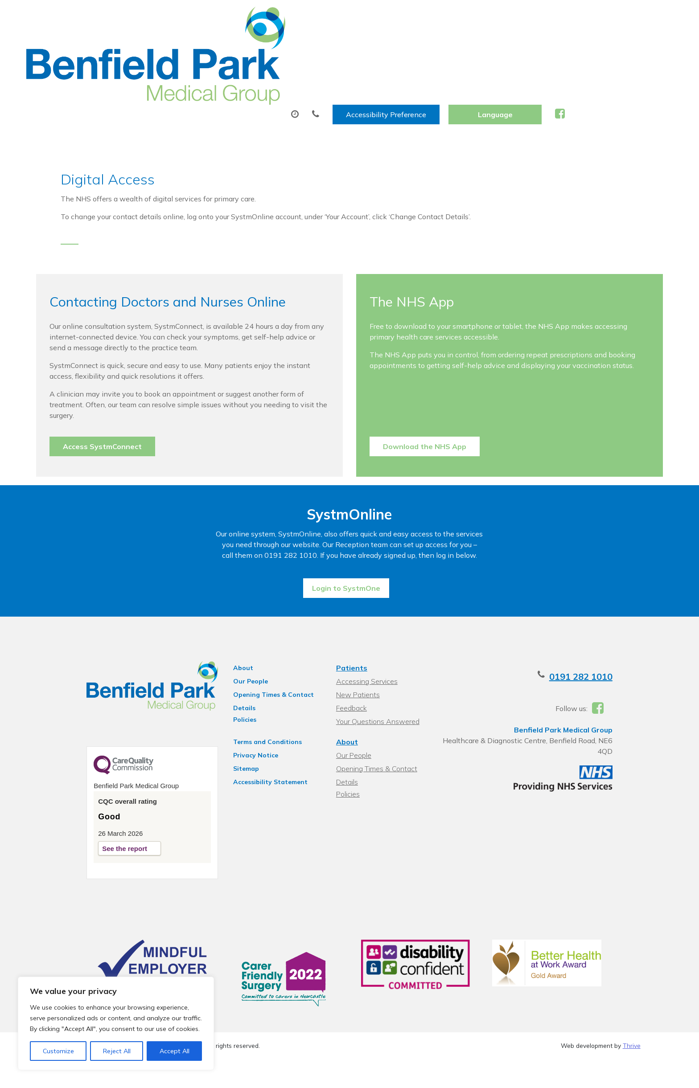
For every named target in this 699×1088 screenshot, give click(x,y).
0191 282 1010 (609, 647)
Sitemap (234, 739)
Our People (238, 652)
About (165, 44)
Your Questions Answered (376, 691)
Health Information (618, 44)
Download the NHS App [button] (424, 397)
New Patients (527, 44)
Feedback (350, 678)
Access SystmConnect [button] (124, 397)
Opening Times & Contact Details (261, 666)
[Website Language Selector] (603, 16)
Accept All (174, 1051)
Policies (232, 690)
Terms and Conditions (255, 712)
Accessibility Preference (494, 16)
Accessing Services (365, 651)
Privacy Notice (243, 726)
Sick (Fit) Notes (448, 44)
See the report (96, 824)
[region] (116, 1023)
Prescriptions (323, 44)
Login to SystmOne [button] (346, 555)
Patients (350, 638)
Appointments (240, 44)
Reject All (117, 1051)
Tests (384, 44)
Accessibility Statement (258, 753)
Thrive (632, 1031)
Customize (58, 1051)
